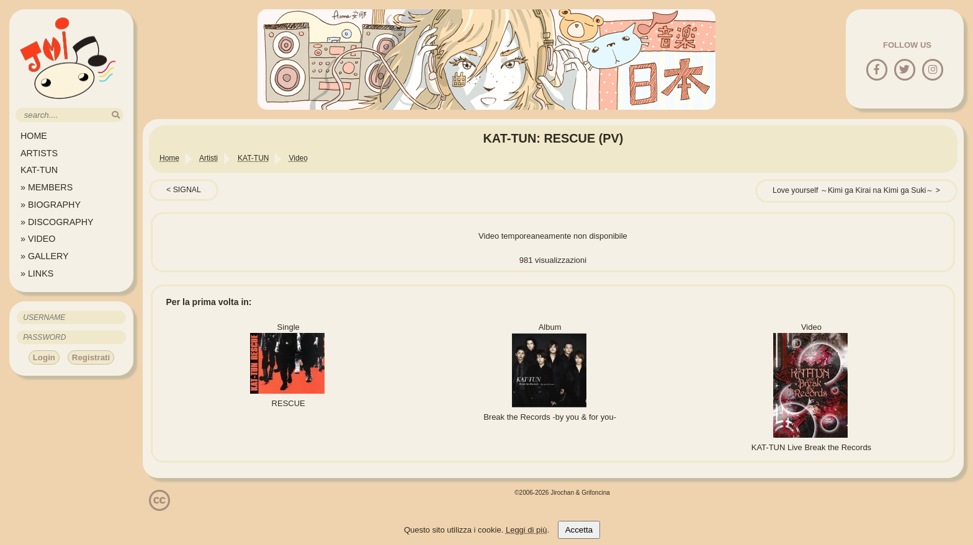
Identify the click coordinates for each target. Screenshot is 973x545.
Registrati (91, 357)
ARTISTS (39, 153)
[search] (115, 115)
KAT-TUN (39, 170)
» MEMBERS (46, 187)
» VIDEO (37, 239)
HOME (33, 136)
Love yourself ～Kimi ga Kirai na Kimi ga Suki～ (853, 190)
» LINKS (36, 273)
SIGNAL (187, 189)
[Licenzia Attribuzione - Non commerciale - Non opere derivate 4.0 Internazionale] (159, 506)
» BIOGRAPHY (50, 205)
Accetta (579, 529)
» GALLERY (44, 256)
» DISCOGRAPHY (57, 222)
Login (44, 357)
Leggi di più (526, 529)
